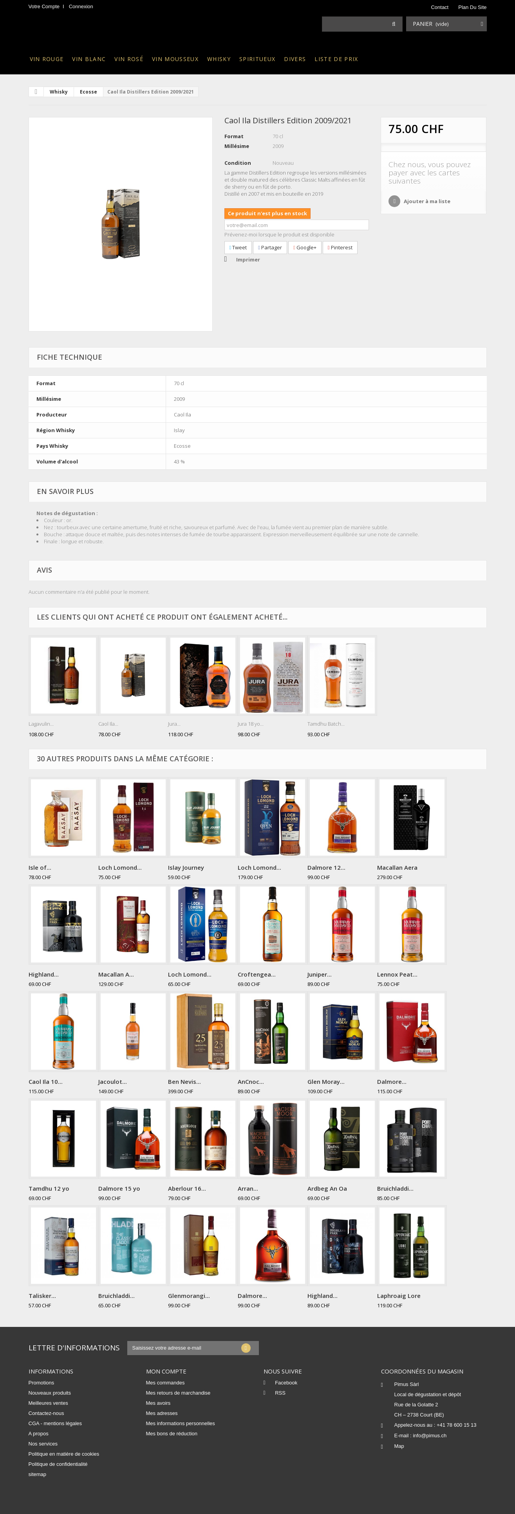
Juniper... (319, 974)
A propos (39, 1433)
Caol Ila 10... (46, 1081)
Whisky (219, 59)
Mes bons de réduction (172, 1433)
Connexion (81, 6)
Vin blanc (89, 59)
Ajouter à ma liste (426, 201)
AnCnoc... (251, 1081)
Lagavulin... (41, 723)
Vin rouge (47, 59)
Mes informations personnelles (180, 1423)
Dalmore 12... (326, 867)
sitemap (38, 1474)
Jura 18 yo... (251, 723)
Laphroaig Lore (399, 1296)
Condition (237, 162)
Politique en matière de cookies (64, 1454)
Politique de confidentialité (58, 1464)
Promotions (41, 1383)
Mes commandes (165, 1383)
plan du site (472, 7)
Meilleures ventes (48, 1403)
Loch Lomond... (120, 867)
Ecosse (88, 91)
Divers (295, 59)
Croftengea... (257, 974)
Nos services (43, 1444)
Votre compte (44, 6)
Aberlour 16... (187, 1188)
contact (439, 7)
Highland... (44, 974)
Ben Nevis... (184, 1081)
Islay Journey (186, 867)
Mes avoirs (158, 1403)
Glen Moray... (326, 1081)
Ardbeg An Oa (327, 1188)
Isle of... (40, 867)
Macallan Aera (397, 867)
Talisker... (42, 1296)
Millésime (236, 146)
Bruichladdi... (395, 1188)
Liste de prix (336, 59)
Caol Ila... (108, 723)
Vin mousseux (175, 59)
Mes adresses (162, 1413)
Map (399, 1446)
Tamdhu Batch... (326, 723)
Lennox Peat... (397, 974)
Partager (270, 247)
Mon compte (166, 1371)
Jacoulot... (112, 1081)
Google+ (304, 247)
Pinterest (340, 247)
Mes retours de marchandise (178, 1393)
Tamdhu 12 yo (49, 1188)
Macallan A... (116, 974)
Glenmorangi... (189, 1296)
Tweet (238, 247)
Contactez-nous (46, 1413)
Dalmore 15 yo (119, 1188)
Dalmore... (392, 1081)
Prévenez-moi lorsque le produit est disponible (279, 234)
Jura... (174, 723)
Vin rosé (128, 59)
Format (234, 136)
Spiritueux (257, 59)
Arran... (248, 1188)
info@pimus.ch (429, 1435)
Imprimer (248, 259)
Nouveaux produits (50, 1393)
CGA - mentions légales (55, 1423)
